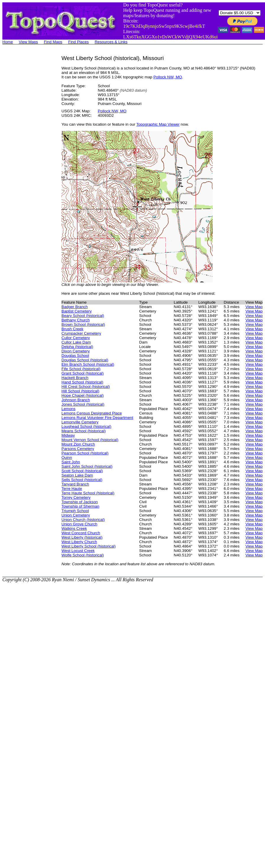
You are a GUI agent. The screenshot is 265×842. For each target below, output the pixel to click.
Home (7, 42)
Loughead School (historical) (86, 426)
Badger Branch (74, 307)
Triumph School (75, 511)
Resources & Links (111, 42)
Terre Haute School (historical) (87, 493)
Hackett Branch (74, 377)
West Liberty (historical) (82, 537)
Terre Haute (71, 488)
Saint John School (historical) (87, 466)
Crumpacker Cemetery (81, 333)
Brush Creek (72, 329)
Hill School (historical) (80, 391)
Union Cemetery (75, 515)
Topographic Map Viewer (157, 124)
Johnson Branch (75, 400)
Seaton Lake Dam (77, 475)
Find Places (78, 42)
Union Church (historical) (83, 519)
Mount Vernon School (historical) (89, 440)
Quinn (66, 457)
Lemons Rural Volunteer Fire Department (97, 417)
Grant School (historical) (82, 373)
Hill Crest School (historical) (85, 386)
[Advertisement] (26, 143)
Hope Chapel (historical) (82, 395)
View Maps (28, 42)
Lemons (68, 409)
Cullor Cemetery (75, 338)
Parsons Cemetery (77, 448)
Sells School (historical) (82, 479)
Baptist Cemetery (76, 311)
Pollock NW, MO (167, 77)
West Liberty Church (79, 542)
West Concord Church (80, 533)
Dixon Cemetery (75, 351)
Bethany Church (75, 320)
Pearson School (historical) (84, 453)
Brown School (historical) (83, 324)
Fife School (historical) (80, 369)
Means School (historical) (83, 431)
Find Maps (53, 42)
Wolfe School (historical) (82, 555)
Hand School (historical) (82, 382)
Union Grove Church (79, 524)
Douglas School (75, 355)
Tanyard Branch (75, 484)
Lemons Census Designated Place (91, 413)
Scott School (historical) (82, 471)
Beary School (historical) (82, 315)
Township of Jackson (79, 502)
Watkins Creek (74, 528)
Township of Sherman (80, 506)
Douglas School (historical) (84, 360)
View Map (254, 307)
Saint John (70, 462)
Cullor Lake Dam (76, 342)
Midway (68, 435)
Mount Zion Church (78, 444)
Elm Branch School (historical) (87, 364)
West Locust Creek (78, 550)
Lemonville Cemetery (79, 422)
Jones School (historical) (82, 404)
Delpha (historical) (77, 346)
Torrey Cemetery (76, 497)
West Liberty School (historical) (88, 546)
